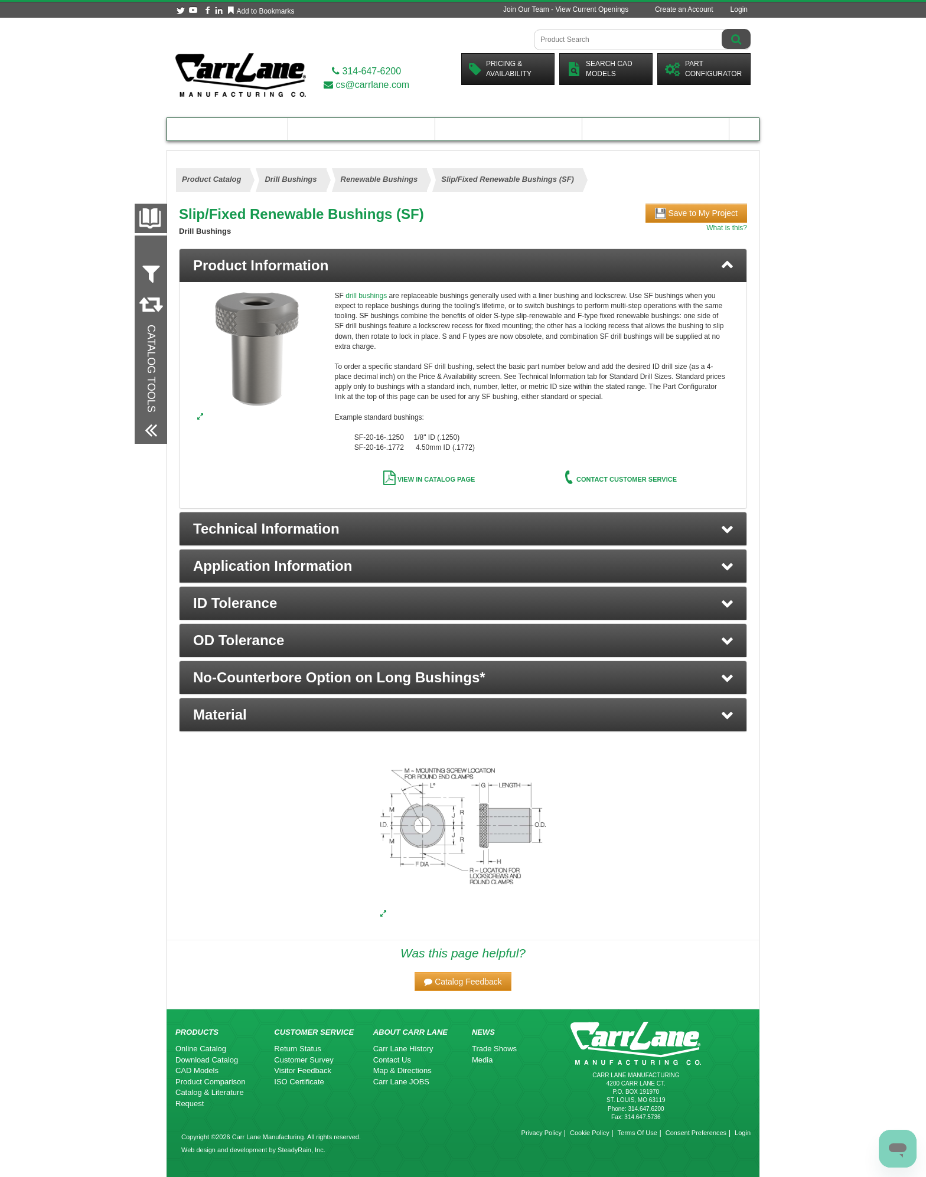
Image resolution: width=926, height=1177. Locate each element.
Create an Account (684, 9)
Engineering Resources (361, 129)
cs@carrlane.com (366, 85)
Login (739, 9)
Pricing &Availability (500, 69)
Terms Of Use (637, 1132)
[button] (463, 528)
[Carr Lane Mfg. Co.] (240, 74)
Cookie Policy (589, 1132)
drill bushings (366, 296)
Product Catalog (227, 129)
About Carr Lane (655, 129)
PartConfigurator (703, 69)
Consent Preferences (696, 1132)
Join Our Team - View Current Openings (565, 9)
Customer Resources (508, 129)
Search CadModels (599, 69)
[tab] (463, 265)
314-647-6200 (366, 71)
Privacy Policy (541, 1132)
